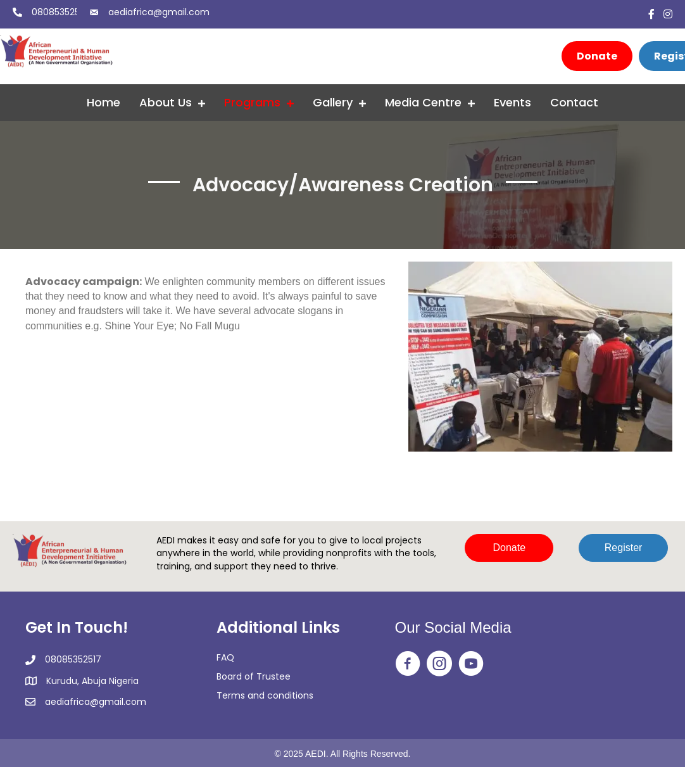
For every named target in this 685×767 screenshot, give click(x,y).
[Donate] (597, 56)
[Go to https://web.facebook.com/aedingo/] (407, 664)
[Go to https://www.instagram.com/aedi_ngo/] (439, 664)
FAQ (225, 657)
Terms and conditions (265, 695)
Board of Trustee (254, 676)
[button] (509, 548)
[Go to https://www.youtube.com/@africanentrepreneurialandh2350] (471, 664)
